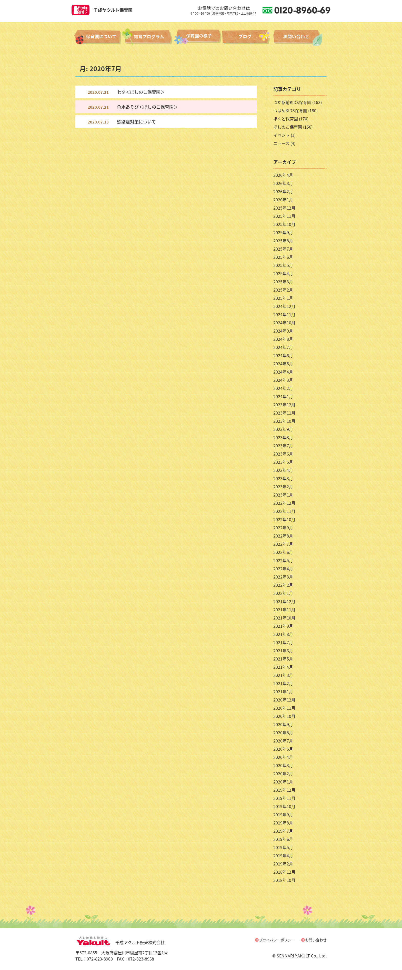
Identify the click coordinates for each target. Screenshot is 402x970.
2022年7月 (283, 544)
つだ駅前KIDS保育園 (292, 102)
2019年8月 (283, 823)
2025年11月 (284, 216)
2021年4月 (283, 667)
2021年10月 (284, 618)
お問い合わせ (316, 939)
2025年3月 (283, 281)
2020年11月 (284, 708)
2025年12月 (284, 208)
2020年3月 (283, 765)
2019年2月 (283, 864)
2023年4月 (283, 470)
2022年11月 (284, 511)
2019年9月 (283, 814)
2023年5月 (283, 462)
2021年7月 (283, 642)
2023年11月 (284, 413)
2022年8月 (283, 536)
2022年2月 (283, 585)
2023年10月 (284, 421)
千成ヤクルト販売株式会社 (120, 942)
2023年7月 (283, 445)
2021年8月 (283, 634)
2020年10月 (284, 716)
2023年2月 (283, 486)
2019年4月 (283, 855)
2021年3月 (283, 675)
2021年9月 (283, 626)
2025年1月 (283, 298)
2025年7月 (283, 249)
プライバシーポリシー (277, 939)
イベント (281, 135)
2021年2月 (283, 683)
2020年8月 (283, 732)
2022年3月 (283, 577)
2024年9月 (283, 331)
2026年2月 (283, 191)
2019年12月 (284, 790)
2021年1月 (283, 691)
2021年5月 (283, 659)
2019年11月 (284, 798)
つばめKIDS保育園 (290, 110)
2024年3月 (283, 380)
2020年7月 (283, 741)
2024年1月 (283, 396)
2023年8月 (283, 437)
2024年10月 (284, 322)
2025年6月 (283, 257)
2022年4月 (283, 568)
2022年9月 (283, 527)
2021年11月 (284, 609)
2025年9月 (283, 232)
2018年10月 (284, 880)
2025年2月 (283, 290)
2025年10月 (284, 224)
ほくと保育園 (285, 119)
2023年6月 (283, 454)
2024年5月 (283, 363)
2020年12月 (284, 700)
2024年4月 (283, 372)
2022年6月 (283, 552)
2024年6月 (283, 355)
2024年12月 (284, 306)
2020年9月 (283, 724)
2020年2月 (283, 773)
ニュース (281, 143)
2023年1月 (283, 495)
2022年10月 (284, 519)
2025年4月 (283, 273)
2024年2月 (283, 388)
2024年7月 (283, 347)
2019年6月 (283, 839)
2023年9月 (283, 429)
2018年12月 (284, 872)
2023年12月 (284, 404)
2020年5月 (283, 749)
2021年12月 (284, 601)
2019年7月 (283, 831)
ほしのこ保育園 (287, 127)
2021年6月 (283, 650)
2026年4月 (283, 175)
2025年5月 (283, 265)
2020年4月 (283, 757)
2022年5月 (283, 560)
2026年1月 (283, 200)
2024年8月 (283, 339)
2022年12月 (284, 503)
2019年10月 (284, 806)
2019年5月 (283, 847)
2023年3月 (283, 478)
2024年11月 (284, 314)
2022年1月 (283, 593)
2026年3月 (283, 183)
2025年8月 (283, 241)
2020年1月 (283, 782)
